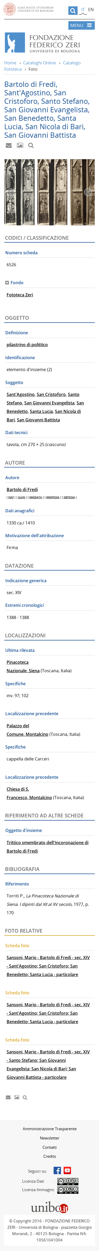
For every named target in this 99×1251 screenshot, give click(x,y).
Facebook (57, 1170)
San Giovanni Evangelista (49, 403)
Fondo (17, 283)
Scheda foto (17, 946)
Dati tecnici (16, 432)
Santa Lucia (41, 411)
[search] (73, 10)
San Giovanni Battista (38, 420)
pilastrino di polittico (27, 345)
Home (10, 63)
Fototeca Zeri (20, 295)
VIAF (11, 497)
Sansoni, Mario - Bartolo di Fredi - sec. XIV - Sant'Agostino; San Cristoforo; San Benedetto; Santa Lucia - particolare (48, 966)
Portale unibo (49, 1202)
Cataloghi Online (39, 63)
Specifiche (15, 684)
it (83, 9)
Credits (49, 1156)
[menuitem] (49, 1128)
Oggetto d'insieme (23, 830)
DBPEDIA (69, 497)
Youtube (67, 1170)
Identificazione (20, 357)
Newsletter (49, 1138)
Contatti (50, 1147)
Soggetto (14, 382)
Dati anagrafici (19, 511)
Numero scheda (21, 253)
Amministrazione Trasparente (50, 1128)
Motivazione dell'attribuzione (34, 535)
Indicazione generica (25, 581)
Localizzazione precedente (31, 713)
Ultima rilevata (20, 650)
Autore (12, 477)
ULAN (21, 497)
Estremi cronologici (24, 605)
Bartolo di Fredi (22, 489)
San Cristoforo (51, 394)
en (91, 9)
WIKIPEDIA (52, 497)
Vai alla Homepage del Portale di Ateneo (28, 9)
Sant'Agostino (21, 394)
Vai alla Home (49, 42)
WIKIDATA (35, 497)
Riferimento (17, 884)
